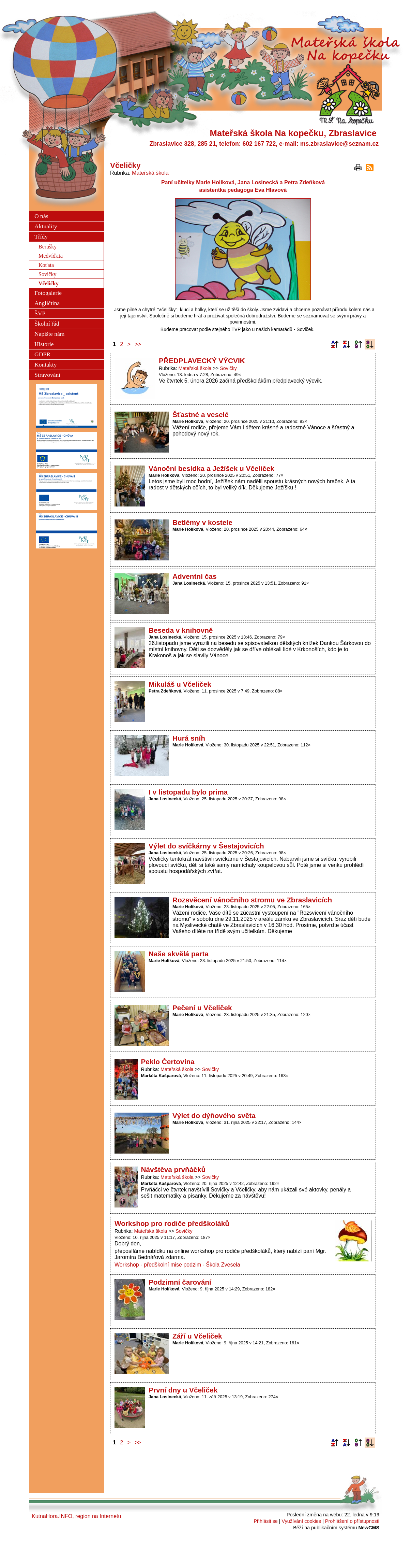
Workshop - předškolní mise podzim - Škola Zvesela (177, 1265)
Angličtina (47, 303)
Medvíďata (51, 256)
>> (138, 344)
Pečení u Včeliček (202, 1008)
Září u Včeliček (197, 1336)
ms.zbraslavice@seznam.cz (339, 143)
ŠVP (39, 313)
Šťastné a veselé (200, 414)
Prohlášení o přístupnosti (352, 1521)
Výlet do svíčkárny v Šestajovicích (206, 846)
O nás (41, 216)
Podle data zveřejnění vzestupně (358, 344)
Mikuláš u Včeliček (180, 684)
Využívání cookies (301, 1521)
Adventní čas (194, 576)
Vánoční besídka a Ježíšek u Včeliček (211, 468)
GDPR (42, 354)
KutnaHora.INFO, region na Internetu (76, 1516)
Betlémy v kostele (202, 522)
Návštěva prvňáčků (173, 1169)
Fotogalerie (48, 292)
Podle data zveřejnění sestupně (370, 344)
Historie (44, 344)
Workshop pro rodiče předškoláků (172, 1223)
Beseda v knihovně (181, 630)
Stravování (47, 374)
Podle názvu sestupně (346, 344)
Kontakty (45, 364)
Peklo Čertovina (168, 1062)
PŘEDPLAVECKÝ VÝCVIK (202, 361)
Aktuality (45, 226)
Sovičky (228, 368)
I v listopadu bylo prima (188, 792)
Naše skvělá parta (179, 954)
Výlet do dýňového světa (214, 1115)
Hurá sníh (188, 738)
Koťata (46, 265)
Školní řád (46, 323)
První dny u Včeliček (183, 1390)
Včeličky (49, 283)
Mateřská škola (150, 173)
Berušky (48, 246)
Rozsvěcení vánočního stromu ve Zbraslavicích (252, 900)
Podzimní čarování (180, 1282)
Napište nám (49, 333)
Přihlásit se (265, 1521)
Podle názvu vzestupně (335, 344)
